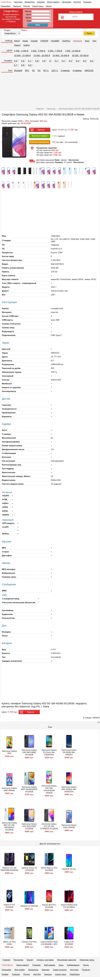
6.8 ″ (23, 65)
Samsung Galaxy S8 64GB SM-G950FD (69, 752)
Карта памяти (53, 2)
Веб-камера (49, 965)
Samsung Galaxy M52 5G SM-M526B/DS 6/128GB (9, 826)
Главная (6, 960)
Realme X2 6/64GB (29, 906)
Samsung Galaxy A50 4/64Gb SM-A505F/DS (69, 789)
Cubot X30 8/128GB (69, 943)
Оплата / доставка (45, 960)
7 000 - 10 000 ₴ (72, 51)
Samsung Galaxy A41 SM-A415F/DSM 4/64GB (49, 789)
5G (39, 70)
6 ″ (50, 61)
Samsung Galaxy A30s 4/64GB (69, 826)
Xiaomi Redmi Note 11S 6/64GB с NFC (49, 943)
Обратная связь (87, 960)
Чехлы (49, 6)
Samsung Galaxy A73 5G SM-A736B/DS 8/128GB (49, 826)
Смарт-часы (37, 6)
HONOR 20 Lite (69, 869)
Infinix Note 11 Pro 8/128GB (49, 869)
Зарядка (41, 2)
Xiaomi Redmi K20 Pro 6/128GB (69, 906)
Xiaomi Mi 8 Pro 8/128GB (49, 906)
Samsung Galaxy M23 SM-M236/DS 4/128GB (29, 789)
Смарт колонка (60, 970)
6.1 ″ (57, 61)
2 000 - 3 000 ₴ (21, 51)
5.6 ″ (23, 61)
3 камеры (65, 70)
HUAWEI (55, 41)
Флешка (48, 974)
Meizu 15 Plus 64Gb (9, 943)
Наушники (66, 2)
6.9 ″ (30, 65)
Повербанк (6, 6)
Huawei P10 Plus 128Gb (29, 943)
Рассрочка (18, 960)
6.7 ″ (16, 65)
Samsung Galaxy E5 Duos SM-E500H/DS (49, 752)
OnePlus (66, 41)
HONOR (44, 41)
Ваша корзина (75, 12)
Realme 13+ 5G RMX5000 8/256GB (9, 869)
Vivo (94, 41)
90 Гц (46, 70)
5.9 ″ (44, 61)
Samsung (77, 41)
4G (33, 70)
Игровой (18, 70)
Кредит (30, 960)
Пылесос (17, 6)
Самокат (16, 974)
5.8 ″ (37, 61)
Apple (25, 41)
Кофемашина (73, 965)
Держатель (30, 2)
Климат (5, 974)
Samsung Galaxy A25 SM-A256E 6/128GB (29, 826)
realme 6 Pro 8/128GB (9, 906)
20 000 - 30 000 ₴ (61, 55)
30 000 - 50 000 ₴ (80, 55)
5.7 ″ (30, 61)
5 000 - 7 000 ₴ (55, 51)
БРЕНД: (9, 41)
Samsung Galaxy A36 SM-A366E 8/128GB (29, 752)
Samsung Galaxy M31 (9, 752)
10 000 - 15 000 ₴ (22, 55)
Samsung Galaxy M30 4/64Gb (9, 789)
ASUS (17, 41)
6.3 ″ (71, 61)
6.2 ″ (64, 61)
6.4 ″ (78, 61)
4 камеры (77, 70)
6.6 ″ (92, 61)
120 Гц (54, 70)
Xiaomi (17, 45)
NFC (27, 70)
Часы (61, 965)
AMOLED (89, 70)
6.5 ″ (85, 61)
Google (34, 41)
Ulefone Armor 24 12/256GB (29, 869)
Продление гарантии (66, 960)
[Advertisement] (50, 90)
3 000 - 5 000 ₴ (38, 51)
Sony (87, 41)
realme (26, 45)
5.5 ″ (16, 61)
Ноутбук (77, 2)
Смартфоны (6, 2)
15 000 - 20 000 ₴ (41, 55)
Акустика (18, 2)
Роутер (26, 6)
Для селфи (20, 970)
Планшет (87, 2)
